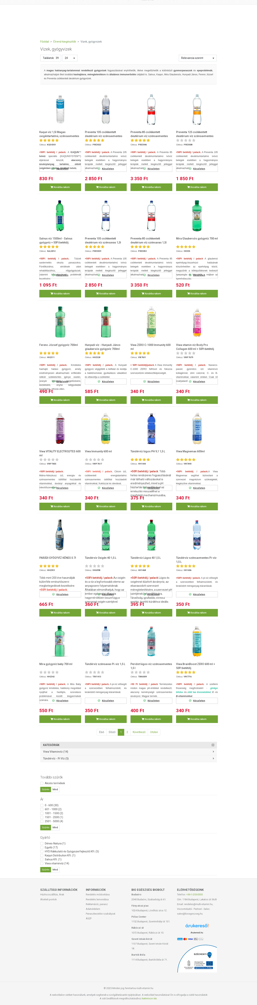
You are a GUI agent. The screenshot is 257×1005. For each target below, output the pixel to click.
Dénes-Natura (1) (55, 843)
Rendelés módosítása (98, 894)
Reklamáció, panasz (97, 904)
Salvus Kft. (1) (53, 859)
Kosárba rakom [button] (60, 187)
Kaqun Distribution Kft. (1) (60, 855)
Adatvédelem (93, 909)
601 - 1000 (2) (53, 809)
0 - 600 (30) (52, 805)
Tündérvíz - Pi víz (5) (56, 758)
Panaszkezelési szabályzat (100, 913)
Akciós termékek (55, 783)
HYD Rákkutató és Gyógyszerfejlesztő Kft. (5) (72, 851)
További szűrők (51, 777)
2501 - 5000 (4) (54, 821)
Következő (139, 732)
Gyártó (45, 837)
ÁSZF (89, 918)
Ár (41, 799)
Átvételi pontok (48, 899)
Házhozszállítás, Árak (52, 894)
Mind (55, 789)
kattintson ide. (149, 998)
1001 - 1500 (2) (54, 813)
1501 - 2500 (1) (54, 817)
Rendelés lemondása (97, 899)
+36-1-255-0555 (194, 894)
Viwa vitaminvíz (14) (55, 751)
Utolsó (154, 732)
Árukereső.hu (197, 932)
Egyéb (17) (51, 847)
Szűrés (45, 789)
